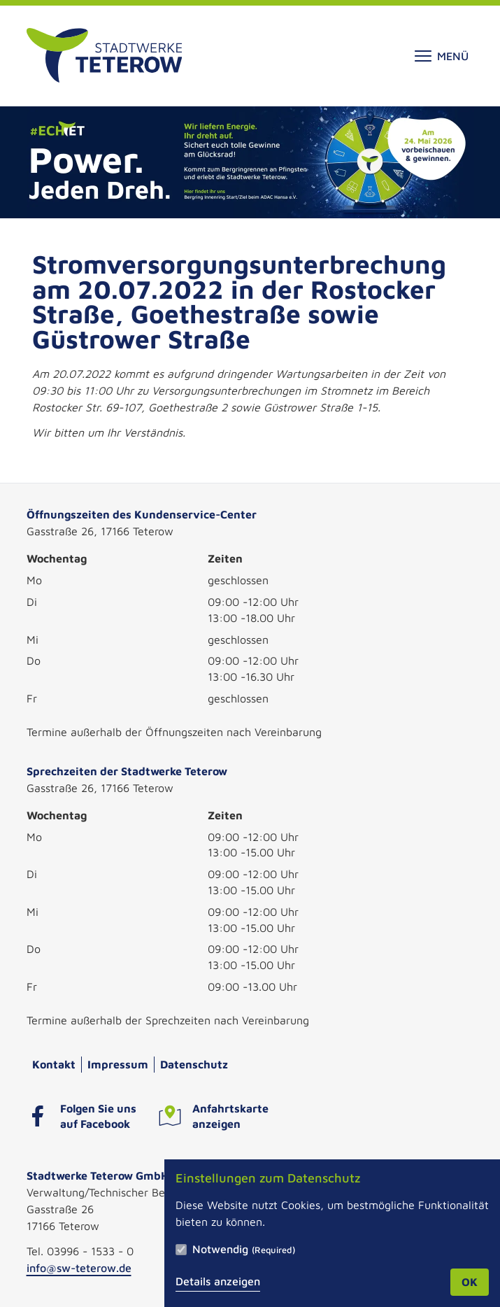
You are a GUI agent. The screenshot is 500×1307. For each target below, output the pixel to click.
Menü (442, 56)
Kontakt (54, 1064)
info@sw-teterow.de (79, 1268)
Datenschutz (194, 1064)
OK (470, 1282)
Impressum (117, 1064)
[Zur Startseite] (105, 56)
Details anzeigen (218, 1281)
